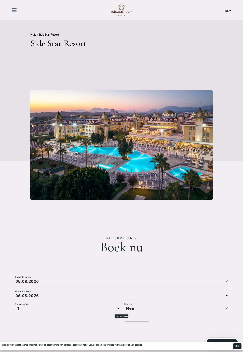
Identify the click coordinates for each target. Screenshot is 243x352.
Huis (33, 34)
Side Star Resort (49, 34)
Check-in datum (23, 294)
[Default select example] (67, 326)
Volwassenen (22, 321)
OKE (237, 346)
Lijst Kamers (121, 334)
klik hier (5, 344)
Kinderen (128, 321)
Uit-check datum (23, 309)
